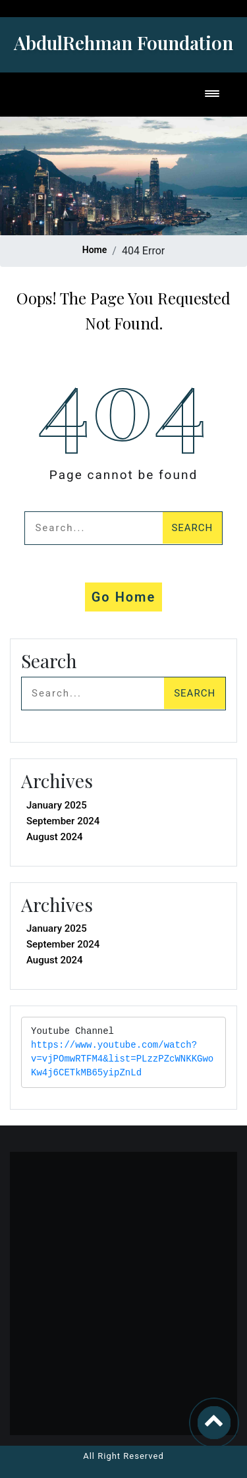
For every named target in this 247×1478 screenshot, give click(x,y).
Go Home (124, 597)
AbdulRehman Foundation (123, 42)
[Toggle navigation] (212, 94)
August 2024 (54, 837)
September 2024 (62, 821)
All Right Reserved (123, 1456)
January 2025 (56, 805)
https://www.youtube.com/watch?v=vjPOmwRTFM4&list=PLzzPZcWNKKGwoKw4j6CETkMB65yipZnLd (122, 1059)
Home (94, 249)
